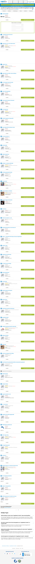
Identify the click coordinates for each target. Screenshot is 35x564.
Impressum (13, 548)
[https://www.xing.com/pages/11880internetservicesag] (12, 554)
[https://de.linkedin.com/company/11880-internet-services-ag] (15, 554)
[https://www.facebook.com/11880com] (5, 554)
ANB (22, 548)
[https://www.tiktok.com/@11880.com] (7, 554)
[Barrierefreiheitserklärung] (32, 1)
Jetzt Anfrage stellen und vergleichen (17, 4)
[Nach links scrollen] (1, 11)
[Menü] (33, 2)
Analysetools (15, 1)
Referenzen (21, 1)
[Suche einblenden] (29, 2)
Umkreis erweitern (7, 507)
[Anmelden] (30, 2)
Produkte (10, 1)
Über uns (25, 1)
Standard (17, 9)
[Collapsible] (33, 515)
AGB (20, 548)
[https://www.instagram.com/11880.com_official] (10, 554)
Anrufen (7, 19)
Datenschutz (17, 548)
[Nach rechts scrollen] (33, 11)
